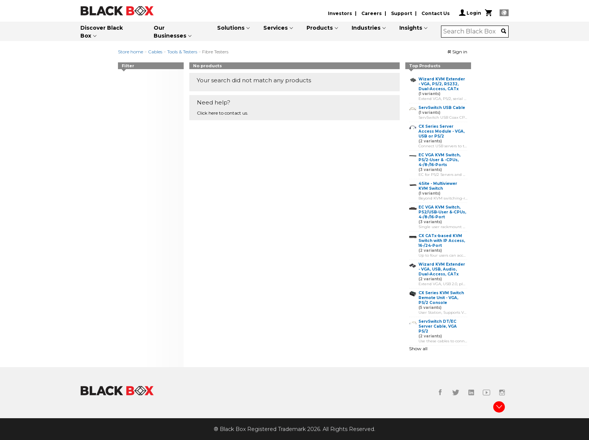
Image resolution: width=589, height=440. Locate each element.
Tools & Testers (182, 51)
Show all (418, 348)
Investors (340, 13)
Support (401, 13)
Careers (371, 13)
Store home (130, 51)
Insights (410, 27)
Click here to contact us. (222, 113)
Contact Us (435, 13)
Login (470, 12)
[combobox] (472, 31)
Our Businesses (170, 31)
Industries (366, 27)
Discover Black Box (101, 31)
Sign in (457, 51)
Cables (155, 51)
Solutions (231, 27)
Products (320, 27)
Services (275, 27)
